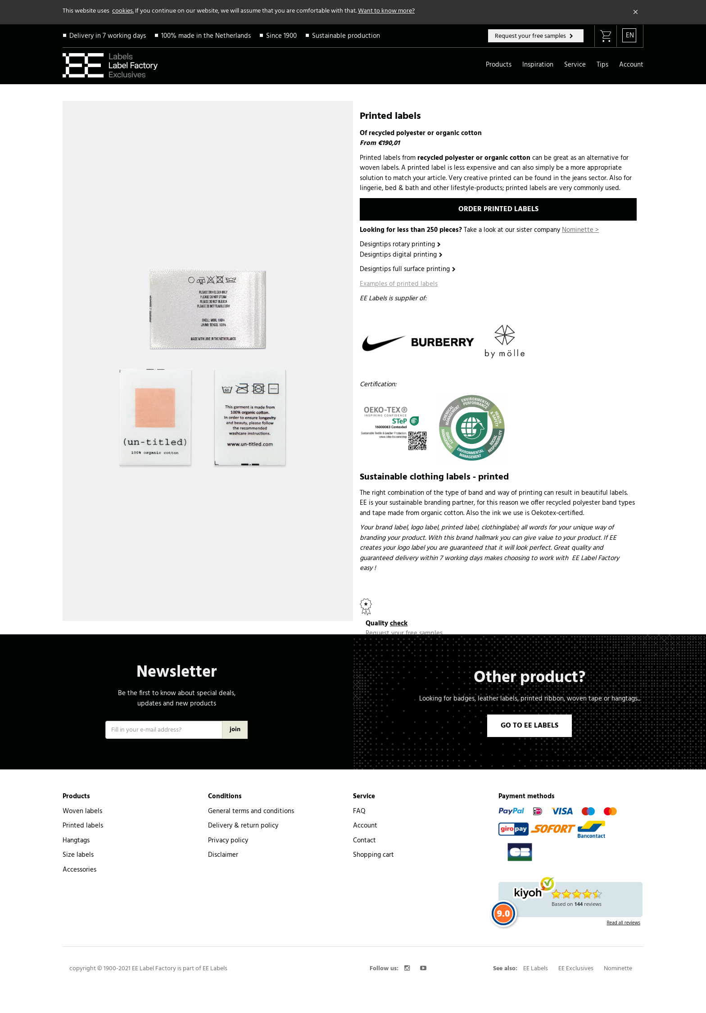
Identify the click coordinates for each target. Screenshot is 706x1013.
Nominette (618, 958)
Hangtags (76, 830)
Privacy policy (228, 830)
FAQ (359, 801)
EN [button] (630, 35)
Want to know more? (386, 11)
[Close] (636, 12)
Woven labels (82, 801)
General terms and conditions (251, 801)
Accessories (79, 859)
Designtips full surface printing (405, 269)
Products (498, 64)
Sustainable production (346, 36)
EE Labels (535, 958)
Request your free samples (531, 36)
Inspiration (537, 64)
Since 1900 (281, 36)
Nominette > (580, 230)
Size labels (78, 844)
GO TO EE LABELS (529, 715)
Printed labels (83, 815)
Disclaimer (223, 844)
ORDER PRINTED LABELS (498, 209)
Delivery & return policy (243, 815)
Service (575, 64)
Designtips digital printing (398, 254)
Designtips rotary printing (397, 244)
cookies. (123, 11)
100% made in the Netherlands (206, 36)
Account (631, 64)
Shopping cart (373, 844)
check (398, 623)
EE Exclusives (575, 958)
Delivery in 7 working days (107, 36)
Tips (602, 64)
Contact (364, 830)
